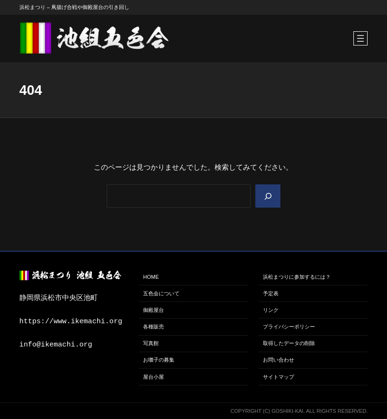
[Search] (267, 196)
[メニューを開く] (360, 38)
